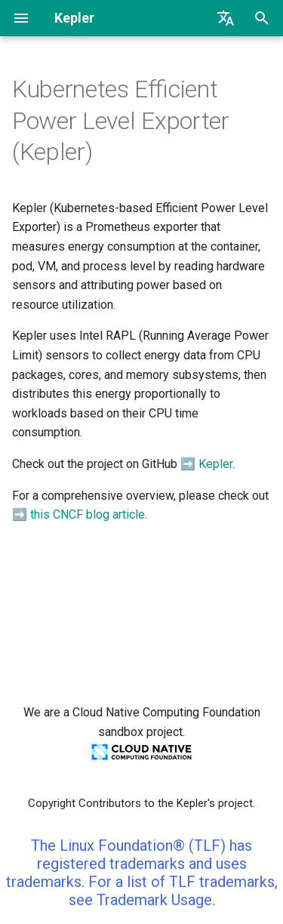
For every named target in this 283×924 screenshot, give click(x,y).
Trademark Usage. (156, 900)
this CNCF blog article (87, 514)
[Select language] (226, 18)
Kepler (215, 464)
